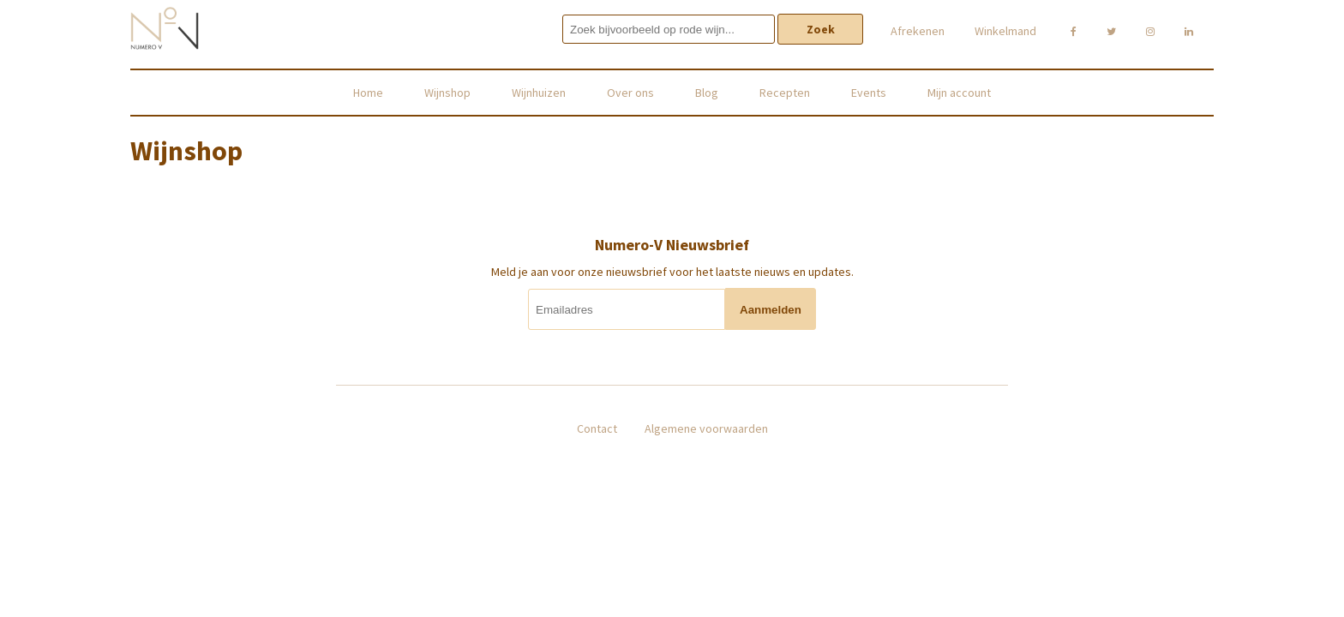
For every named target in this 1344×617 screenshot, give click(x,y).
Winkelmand (1005, 31)
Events (868, 92)
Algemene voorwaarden (706, 428)
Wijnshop (447, 92)
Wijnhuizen (539, 92)
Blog (706, 92)
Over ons (630, 92)
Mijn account (959, 92)
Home (368, 92)
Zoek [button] (821, 29)
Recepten (784, 92)
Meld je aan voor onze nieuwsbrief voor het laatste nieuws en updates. (672, 271)
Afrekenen (918, 31)
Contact (597, 428)
